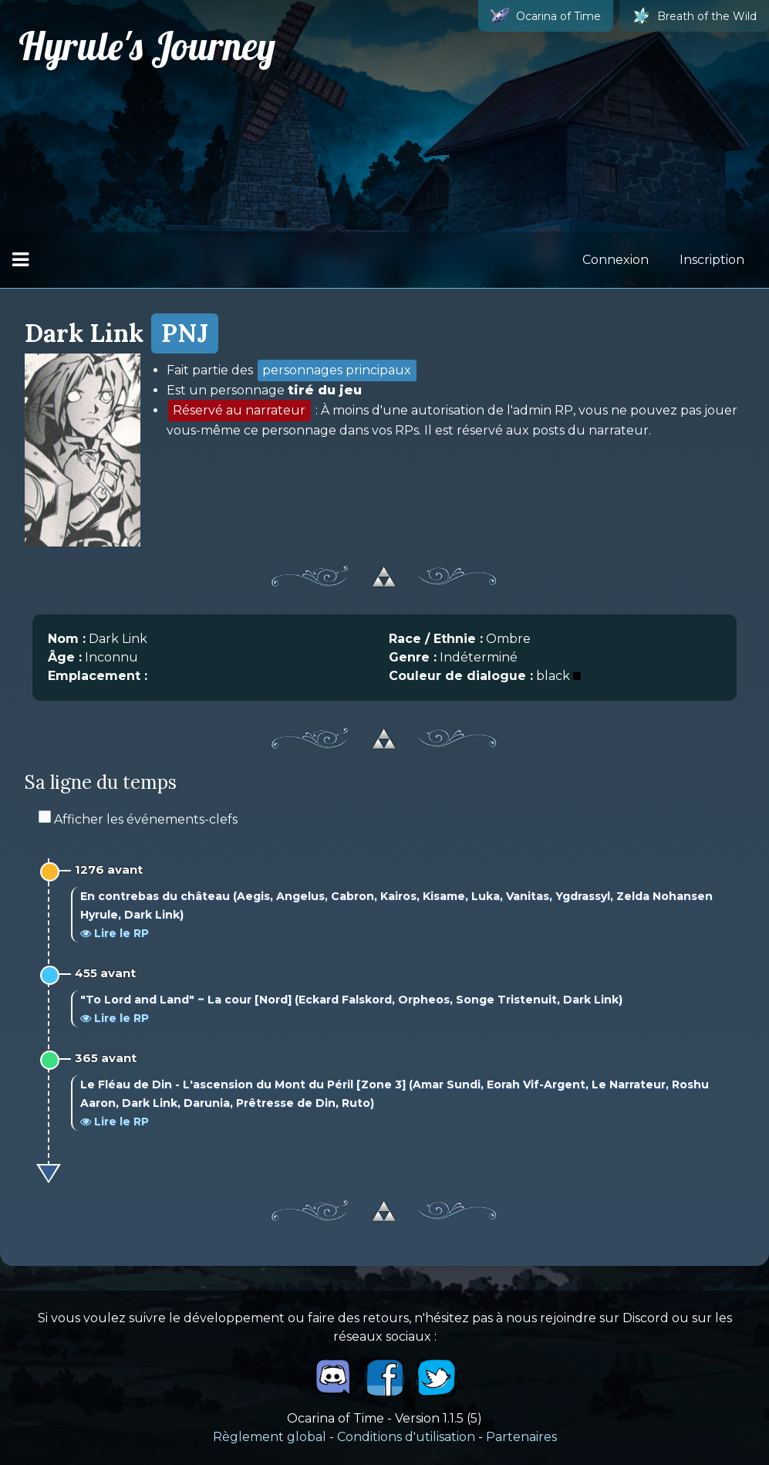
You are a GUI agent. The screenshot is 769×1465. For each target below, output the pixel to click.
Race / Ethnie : (436, 638)
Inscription (712, 259)
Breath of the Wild (694, 15)
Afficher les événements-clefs (138, 819)
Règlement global (269, 1436)
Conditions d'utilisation (406, 1436)
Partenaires (521, 1436)
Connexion (615, 259)
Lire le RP (114, 933)
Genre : (413, 657)
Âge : (65, 657)
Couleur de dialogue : (461, 675)
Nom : (67, 638)
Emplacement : (97, 675)
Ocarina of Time (546, 15)
